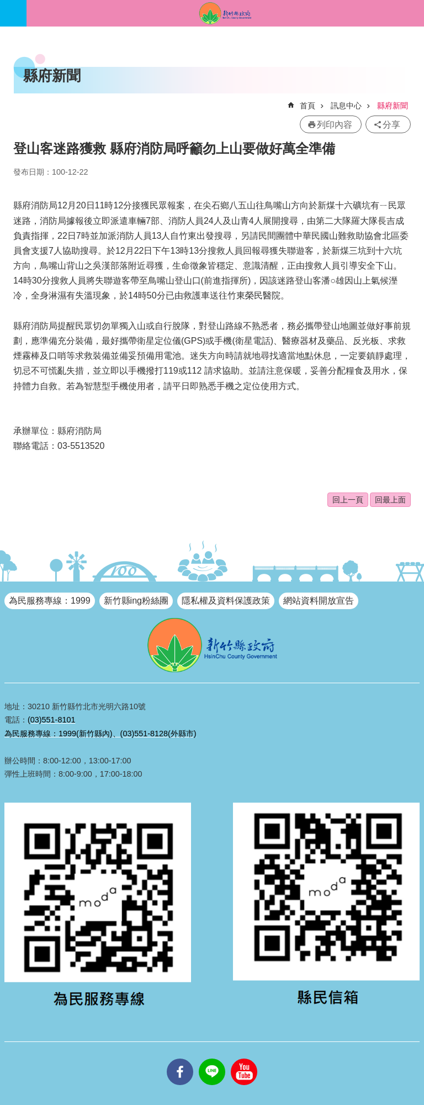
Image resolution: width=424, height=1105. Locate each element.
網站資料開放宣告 (318, 600)
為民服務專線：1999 (50, 600)
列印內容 (334, 124)
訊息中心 (346, 105)
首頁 (307, 105)
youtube (244, 1058)
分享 (391, 124)
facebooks (180, 1058)
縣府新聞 (392, 105)
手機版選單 (13, 13)
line (212, 1058)
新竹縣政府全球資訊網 (225, 13)
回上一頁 (347, 499)
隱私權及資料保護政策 (226, 600)
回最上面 (390, 499)
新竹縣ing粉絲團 (136, 600)
